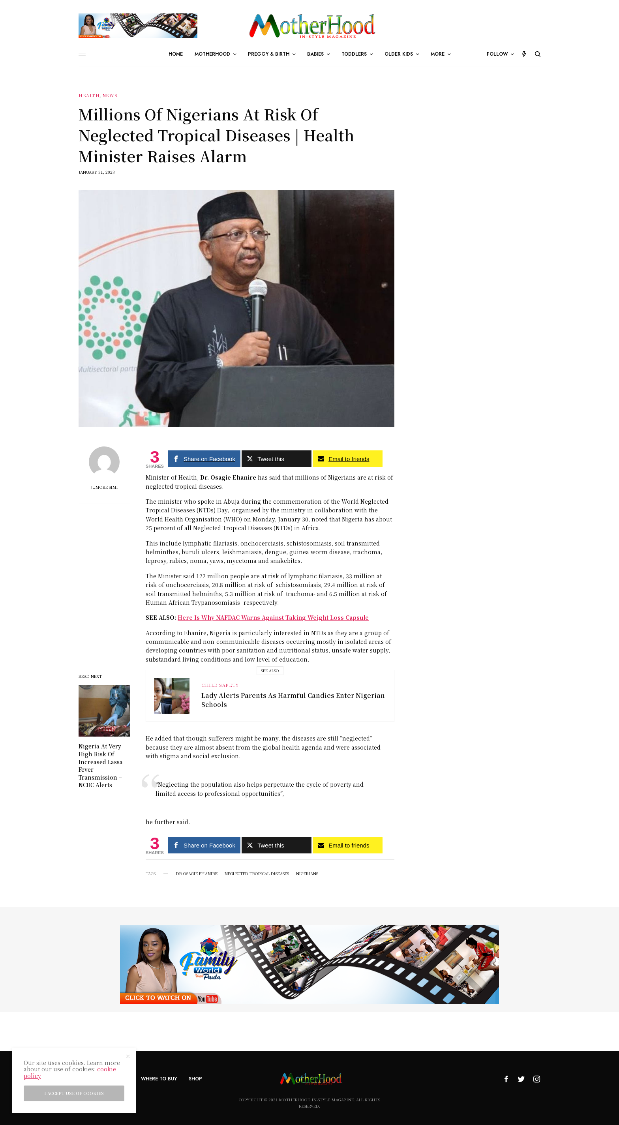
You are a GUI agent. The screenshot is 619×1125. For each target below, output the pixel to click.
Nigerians (307, 874)
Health (89, 95)
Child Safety (220, 685)
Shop (195, 1078)
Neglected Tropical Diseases (257, 874)
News (109, 95)
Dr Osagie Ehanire (197, 874)
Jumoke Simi (104, 487)
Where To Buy (159, 1078)
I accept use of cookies (74, 1093)
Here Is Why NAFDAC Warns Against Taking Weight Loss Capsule (273, 617)
